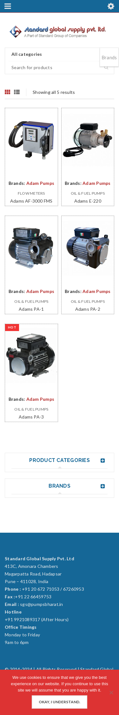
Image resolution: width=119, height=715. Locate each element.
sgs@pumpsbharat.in (41, 604)
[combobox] (59, 54)
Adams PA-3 (31, 416)
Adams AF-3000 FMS (31, 201)
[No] (111, 692)
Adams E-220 (87, 201)
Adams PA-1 (31, 309)
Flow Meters (31, 193)
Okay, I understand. (59, 701)
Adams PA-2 (87, 309)
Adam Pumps (40, 183)
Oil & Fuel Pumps (88, 193)
